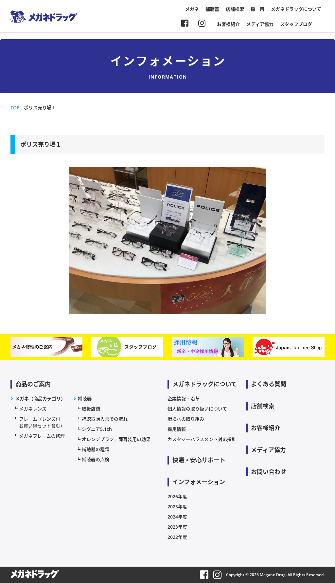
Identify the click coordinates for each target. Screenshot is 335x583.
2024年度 (177, 517)
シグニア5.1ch (97, 429)
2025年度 (177, 506)
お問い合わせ (268, 472)
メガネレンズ (32, 409)
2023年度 (177, 527)
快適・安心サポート (198, 460)
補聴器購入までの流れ (105, 419)
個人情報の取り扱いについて (197, 409)
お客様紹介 (228, 24)
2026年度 (177, 496)
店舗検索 (235, 9)
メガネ (192, 9)
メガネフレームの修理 (42, 436)
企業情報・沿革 (184, 398)
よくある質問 (268, 384)
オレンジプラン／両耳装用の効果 (116, 439)
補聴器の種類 (95, 449)
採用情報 (177, 429)
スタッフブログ (296, 24)
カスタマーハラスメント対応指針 (202, 439)
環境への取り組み (186, 419)
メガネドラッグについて (296, 9)
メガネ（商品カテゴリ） (40, 398)
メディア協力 (259, 24)
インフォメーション (198, 482)
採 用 (257, 9)
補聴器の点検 (95, 459)
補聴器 (212, 9)
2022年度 (177, 537)
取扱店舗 (91, 409)
